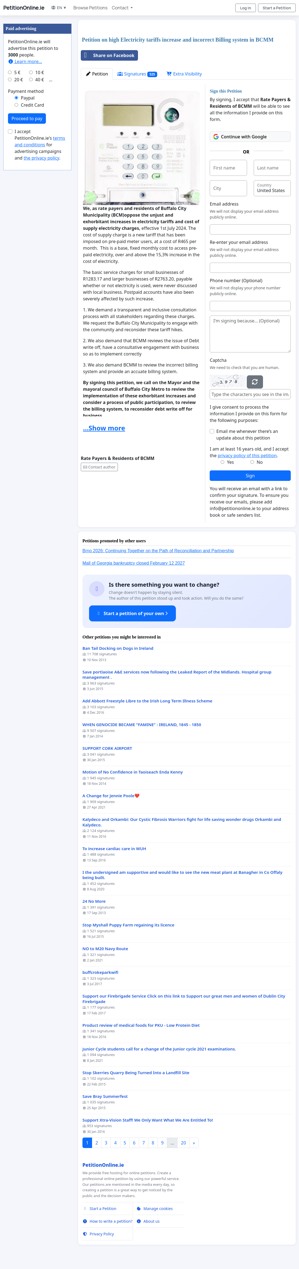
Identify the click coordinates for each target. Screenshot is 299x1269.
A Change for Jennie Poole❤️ (111, 795)
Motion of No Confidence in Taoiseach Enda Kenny (132, 772)
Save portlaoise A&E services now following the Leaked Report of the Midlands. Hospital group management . (177, 674)
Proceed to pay (27, 118)
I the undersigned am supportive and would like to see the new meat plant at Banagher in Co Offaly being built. (182, 875)
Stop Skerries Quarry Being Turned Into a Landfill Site (135, 1072)
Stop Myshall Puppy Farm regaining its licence (128, 925)
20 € (18, 80)
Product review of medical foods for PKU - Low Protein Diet (141, 1025)
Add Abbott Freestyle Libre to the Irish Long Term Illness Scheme (147, 701)
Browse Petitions (90, 8)
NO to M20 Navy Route (105, 948)
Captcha (218, 360)
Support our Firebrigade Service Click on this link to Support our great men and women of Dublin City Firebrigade (183, 998)
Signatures (137, 74)
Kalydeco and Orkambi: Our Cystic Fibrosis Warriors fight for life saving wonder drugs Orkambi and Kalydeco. (181, 822)
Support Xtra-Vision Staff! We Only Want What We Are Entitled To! (147, 1120)
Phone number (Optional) (236, 280)
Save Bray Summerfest (105, 1096)
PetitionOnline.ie (23, 7)
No (260, 462)
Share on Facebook (107, 55)
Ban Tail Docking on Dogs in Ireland (117, 648)
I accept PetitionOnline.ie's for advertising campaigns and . (40, 144)
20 (183, 1143)
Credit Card (32, 105)
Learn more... (25, 61)
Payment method (26, 91)
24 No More (94, 901)
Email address (224, 204)
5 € (17, 72)
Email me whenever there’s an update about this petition (247, 434)
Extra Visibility (184, 74)
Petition (96, 74)
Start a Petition (277, 7)
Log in (245, 7)
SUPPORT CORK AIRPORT (107, 748)
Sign (250, 476)
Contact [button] (120, 8)
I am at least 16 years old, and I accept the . (249, 452)
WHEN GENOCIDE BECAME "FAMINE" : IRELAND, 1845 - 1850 (141, 724)
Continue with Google (240, 137)
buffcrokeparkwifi (100, 972)
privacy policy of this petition (247, 455)
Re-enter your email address (239, 242)
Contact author (99, 467)
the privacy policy (41, 158)
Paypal (28, 98)
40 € (39, 80)
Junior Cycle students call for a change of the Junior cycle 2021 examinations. (159, 1049)
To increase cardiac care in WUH (114, 848)
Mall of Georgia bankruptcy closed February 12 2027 (133, 563)
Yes (230, 462)
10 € (39, 72)
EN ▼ (59, 7)
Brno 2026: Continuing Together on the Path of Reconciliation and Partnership (158, 550)
